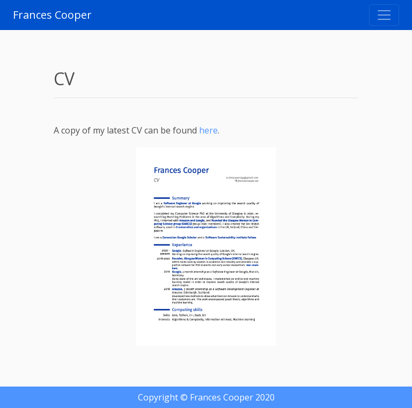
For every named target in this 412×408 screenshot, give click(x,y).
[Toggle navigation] (384, 15)
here (208, 130)
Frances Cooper (52, 15)
